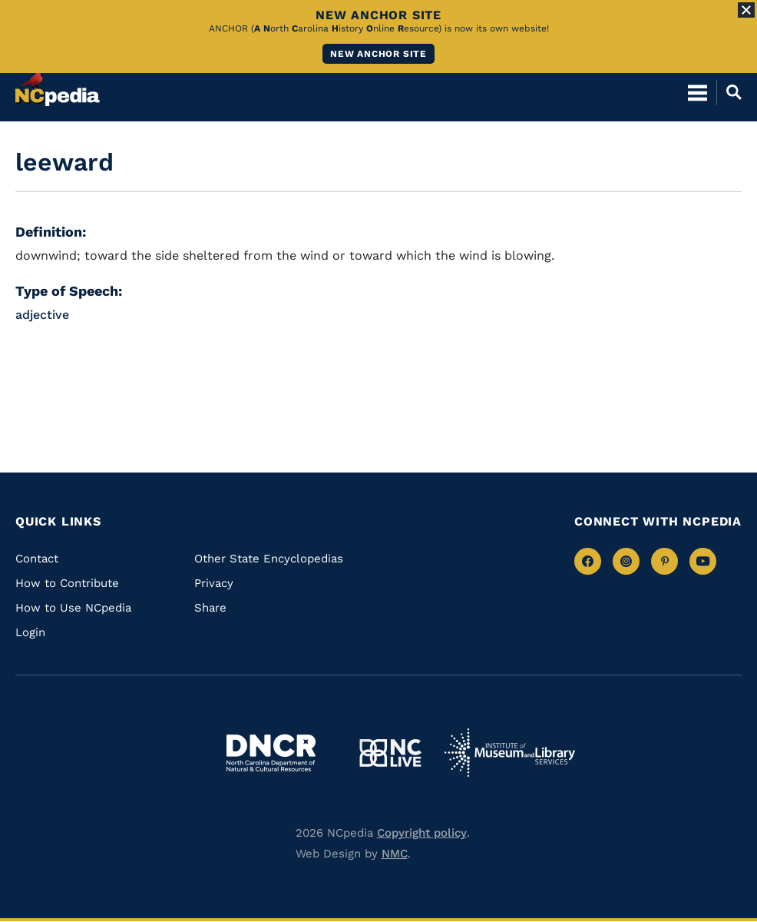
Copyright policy (422, 833)
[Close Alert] (746, 10)
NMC (395, 854)
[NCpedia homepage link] (57, 85)
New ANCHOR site (378, 53)
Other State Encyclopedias (268, 558)
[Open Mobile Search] (729, 92)
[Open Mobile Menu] (697, 92)
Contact (36, 558)
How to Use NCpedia (73, 608)
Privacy (213, 583)
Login (30, 632)
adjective (42, 314)
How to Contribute (67, 583)
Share (210, 608)
